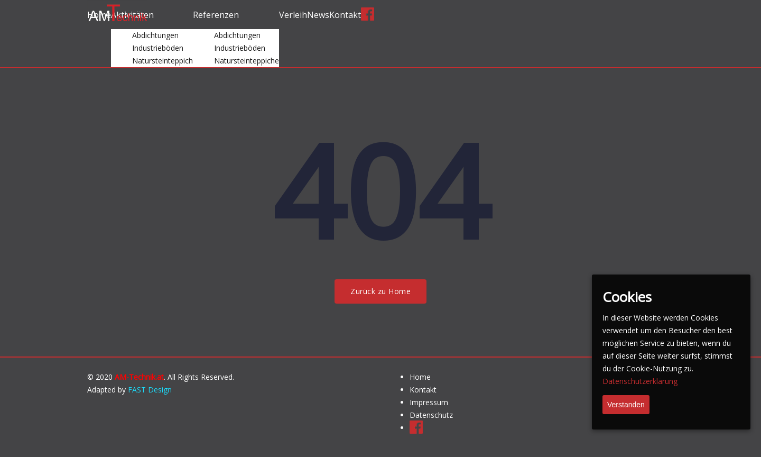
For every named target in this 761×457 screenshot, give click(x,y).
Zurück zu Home (380, 291)
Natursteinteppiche (246, 61)
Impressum (429, 402)
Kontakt (345, 15)
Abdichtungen (155, 35)
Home (420, 377)
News (318, 15)
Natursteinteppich (162, 61)
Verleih (293, 15)
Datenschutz (431, 415)
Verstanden (626, 404)
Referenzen (216, 15)
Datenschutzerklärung (640, 381)
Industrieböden (157, 48)
